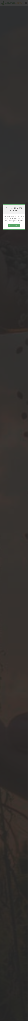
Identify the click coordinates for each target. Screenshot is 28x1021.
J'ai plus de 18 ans (14, 225)
